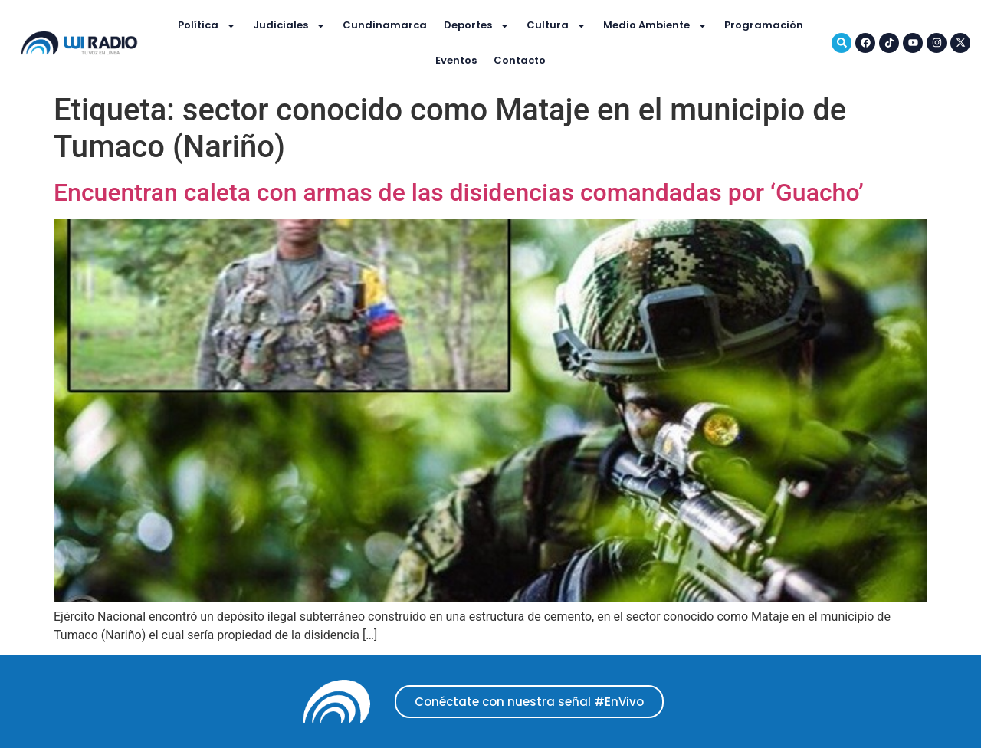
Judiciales (289, 25)
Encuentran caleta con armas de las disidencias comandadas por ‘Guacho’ (459, 192)
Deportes (477, 25)
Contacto (520, 60)
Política (207, 25)
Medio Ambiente (655, 25)
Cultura (556, 25)
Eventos (456, 60)
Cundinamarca (385, 25)
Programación (763, 25)
